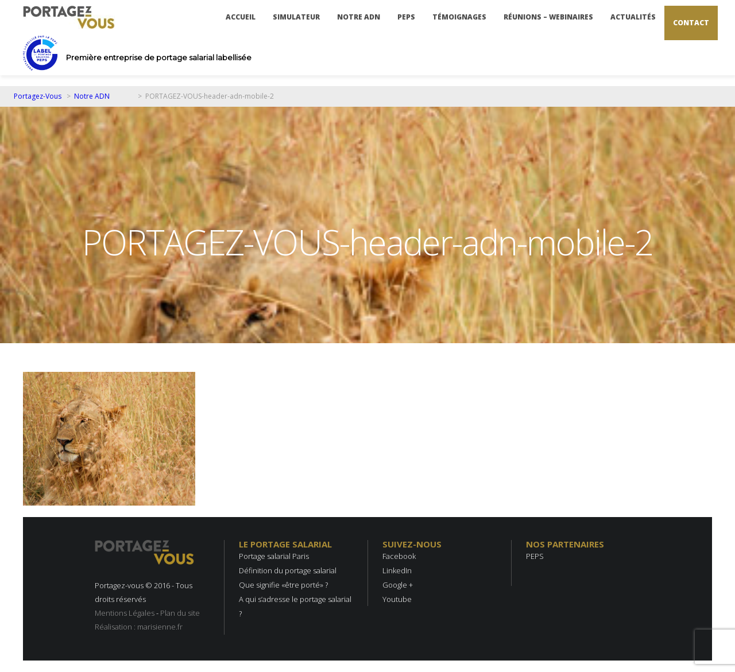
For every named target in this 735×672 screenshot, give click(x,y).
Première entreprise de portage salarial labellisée (159, 57)
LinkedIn (397, 570)
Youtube (397, 599)
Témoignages (459, 17)
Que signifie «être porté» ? (283, 585)
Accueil (241, 17)
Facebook (399, 556)
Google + (397, 585)
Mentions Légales (124, 613)
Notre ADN (358, 17)
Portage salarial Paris (274, 556)
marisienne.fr (160, 626)
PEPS (406, 17)
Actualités (633, 17)
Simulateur (296, 17)
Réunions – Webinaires (548, 17)
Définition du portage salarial (287, 570)
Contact (691, 23)
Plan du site (180, 613)
